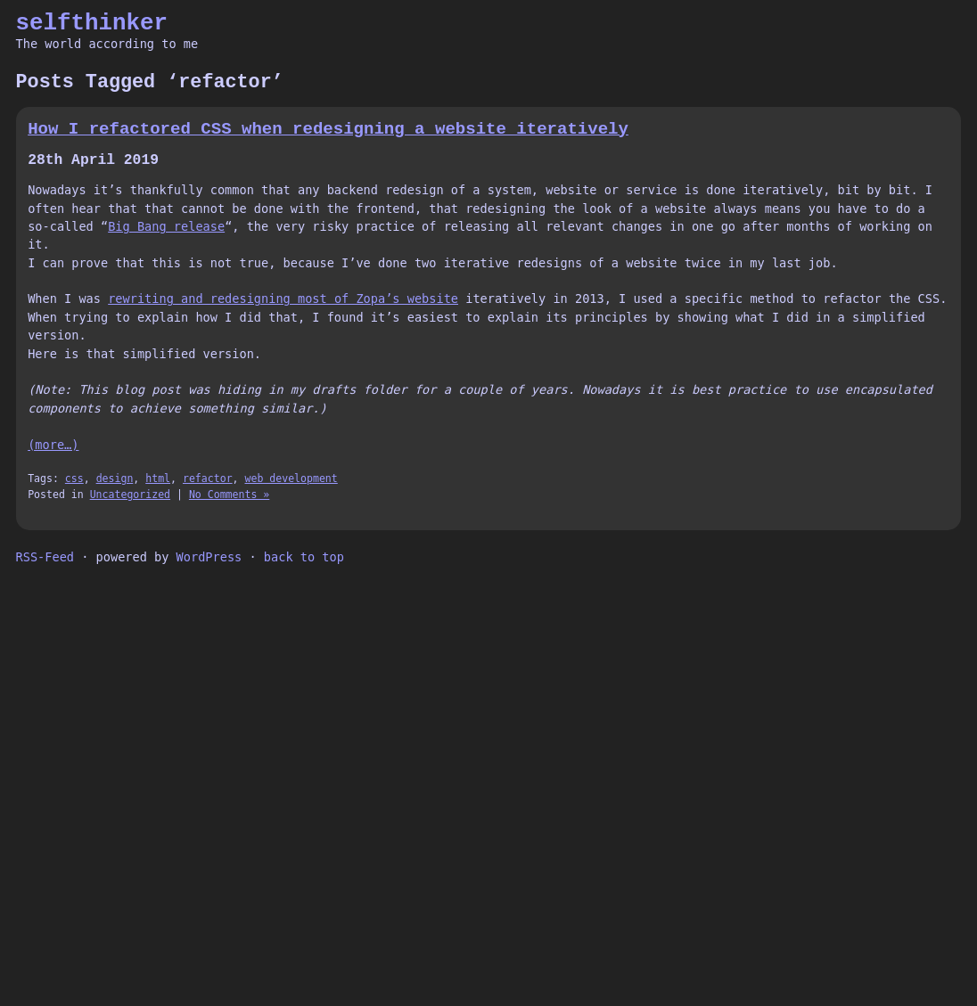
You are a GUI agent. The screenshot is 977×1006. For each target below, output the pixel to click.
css (74, 478)
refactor (208, 478)
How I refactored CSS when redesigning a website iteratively (328, 129)
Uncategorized (130, 494)
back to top (304, 557)
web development (291, 478)
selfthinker (92, 23)
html (157, 478)
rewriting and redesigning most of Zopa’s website (283, 298)
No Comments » (229, 494)
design (115, 478)
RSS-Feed (45, 557)
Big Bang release (166, 226)
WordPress (209, 557)
